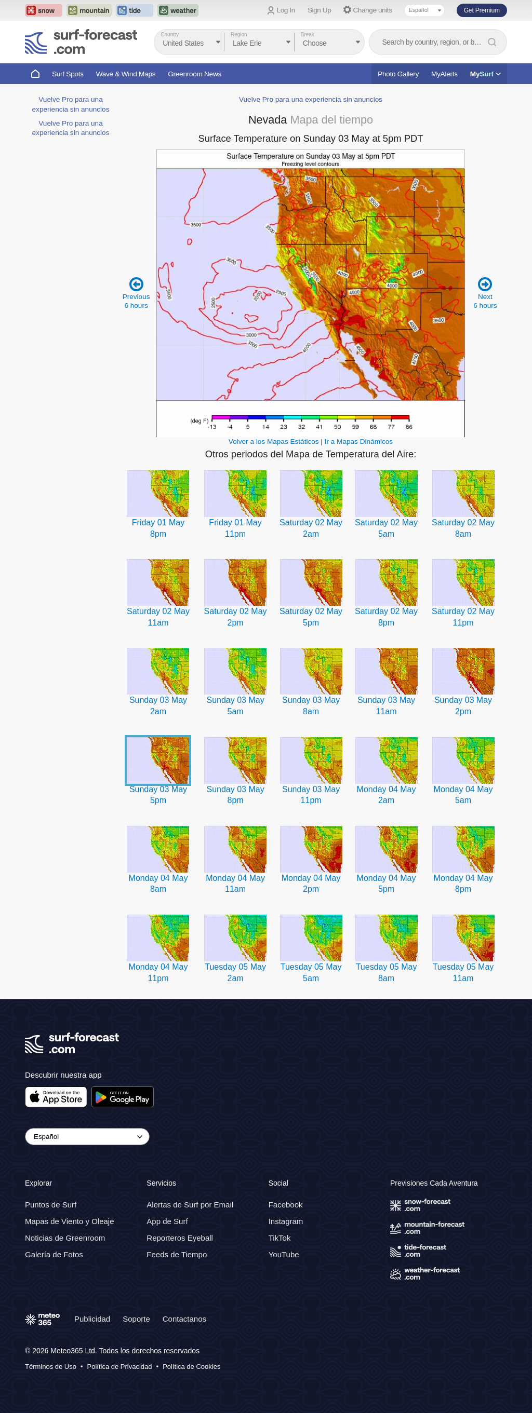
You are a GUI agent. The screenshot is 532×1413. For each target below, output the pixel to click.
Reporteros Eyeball (180, 1237)
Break (307, 34)
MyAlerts (444, 74)
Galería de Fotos (54, 1254)
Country (170, 34)
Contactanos (184, 1318)
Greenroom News (194, 74)
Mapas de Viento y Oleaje (69, 1221)
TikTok (280, 1237)
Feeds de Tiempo (177, 1254)
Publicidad (92, 1318)
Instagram (286, 1221)
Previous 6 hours (136, 292)
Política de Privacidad (119, 1366)
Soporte (136, 1318)
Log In (286, 10)
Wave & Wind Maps (126, 74)
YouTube (284, 1254)
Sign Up (319, 10)
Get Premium (482, 10)
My (485, 74)
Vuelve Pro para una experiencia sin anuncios (310, 99)
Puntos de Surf (50, 1204)
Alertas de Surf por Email (190, 1204)
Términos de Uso (50, 1366)
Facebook (286, 1204)
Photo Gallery (398, 74)
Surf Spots (68, 74)
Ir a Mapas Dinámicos (359, 441)
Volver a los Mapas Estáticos (274, 441)
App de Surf (167, 1221)
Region (239, 34)
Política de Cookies (191, 1366)
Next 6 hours (485, 292)
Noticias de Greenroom (65, 1237)
